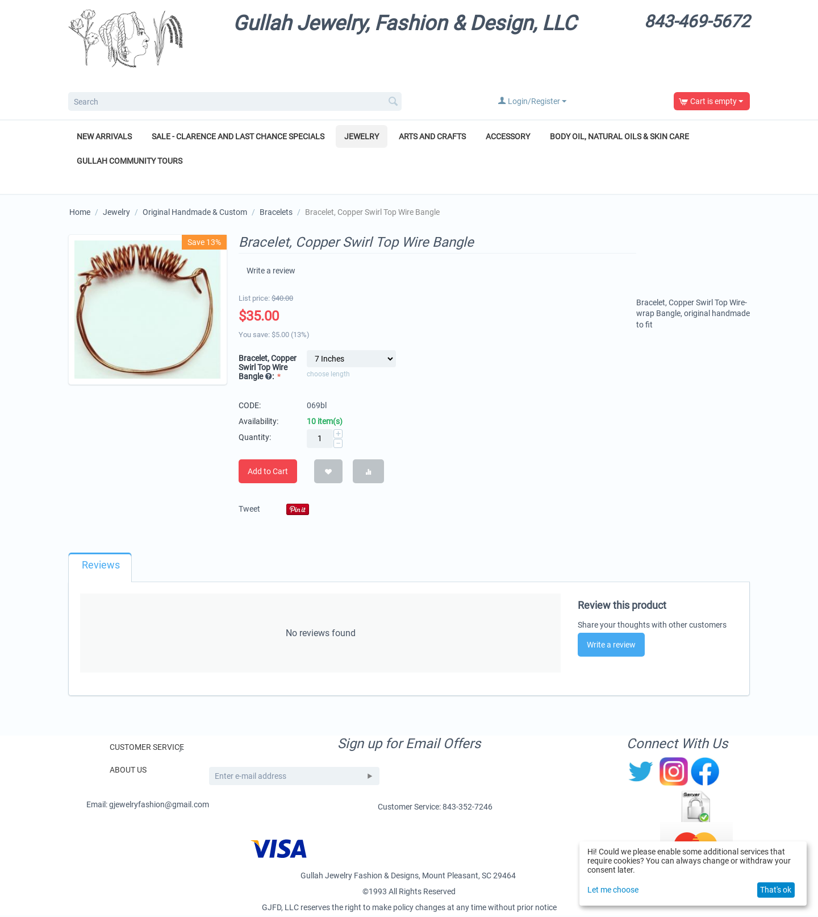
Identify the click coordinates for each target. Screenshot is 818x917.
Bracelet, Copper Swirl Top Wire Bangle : (268, 369)
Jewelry (361, 136)
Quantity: (255, 438)
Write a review (272, 271)
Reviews (101, 566)
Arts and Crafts (432, 136)
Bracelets (276, 212)
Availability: (258, 423)
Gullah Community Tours (129, 160)
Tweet (249, 510)
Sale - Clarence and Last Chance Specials (238, 136)
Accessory (508, 136)
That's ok (775, 889)
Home (79, 212)
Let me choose (612, 889)
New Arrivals (104, 136)
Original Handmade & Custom (195, 212)
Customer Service (147, 748)
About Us (128, 771)
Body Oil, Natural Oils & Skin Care (619, 136)
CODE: (250, 407)
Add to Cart (268, 473)
